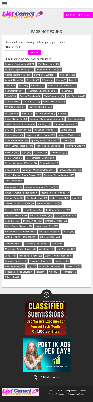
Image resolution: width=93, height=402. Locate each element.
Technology (69, 272)
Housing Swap (14, 198)
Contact (52, 397)
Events (57, 243)
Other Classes (14, 180)
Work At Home (14, 80)
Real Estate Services (57, 210)
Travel (10, 96)
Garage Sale (68, 129)
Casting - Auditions (65, 215)
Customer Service (16, 261)
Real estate (13, 187)
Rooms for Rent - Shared (55, 192)
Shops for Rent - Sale (49, 203)
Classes (12, 170)
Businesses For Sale (48, 69)
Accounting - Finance (30, 255)
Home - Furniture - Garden (40, 135)
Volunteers (46, 249)
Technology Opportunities (42, 91)
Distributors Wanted (45, 75)
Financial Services (56, 221)
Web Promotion (54, 96)
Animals (27, 113)
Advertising (31, 101)
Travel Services (16, 215)
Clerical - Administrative (58, 255)
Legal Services (33, 210)
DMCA (59, 391)
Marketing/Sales (15, 107)
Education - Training (40, 261)
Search (34, 52)
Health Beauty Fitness (18, 226)
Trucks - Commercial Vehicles (21, 163)
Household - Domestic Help (20, 231)
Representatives (14, 91)
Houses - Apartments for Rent (21, 192)
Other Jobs (12, 277)
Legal (32, 266)
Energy (61, 80)
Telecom (67, 91)
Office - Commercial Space (19, 203)
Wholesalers (67, 75)
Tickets (68, 140)
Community (13, 243)
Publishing (37, 85)
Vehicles (12, 152)
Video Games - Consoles (49, 146)
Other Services (50, 237)
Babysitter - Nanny (41, 215)
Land (76, 198)
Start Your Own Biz (40, 107)
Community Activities (37, 243)
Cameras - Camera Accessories (47, 119)
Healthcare (62, 261)
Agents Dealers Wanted (18, 75)
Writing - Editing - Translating (21, 237)
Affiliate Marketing (54, 101)
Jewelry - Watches (69, 135)
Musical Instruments (16, 140)
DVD (9, 129)
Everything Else (75, 146)
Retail (41, 272)
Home (51, 391)
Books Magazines (16, 119)
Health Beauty (14, 135)
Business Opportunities (20, 64)
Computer (32, 80)
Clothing (44, 124)
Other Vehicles (49, 163)
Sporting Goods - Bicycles (45, 140)
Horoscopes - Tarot (46, 226)
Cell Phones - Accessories (20, 124)
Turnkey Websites (30, 96)
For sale (11, 113)
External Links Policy (76, 394)
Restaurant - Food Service (19, 272)
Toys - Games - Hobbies (19, 146)
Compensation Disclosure (75, 391)
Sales (54, 272)
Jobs (10, 255)
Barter (62, 113)
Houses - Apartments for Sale (41, 187)
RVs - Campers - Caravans (40, 158)
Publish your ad (78, 15)
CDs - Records (75, 119)
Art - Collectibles (45, 113)
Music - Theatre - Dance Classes (23, 175)
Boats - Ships (13, 158)
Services (12, 210)
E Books (47, 80)
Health (23, 85)
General (10, 85)
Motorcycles (59, 152)
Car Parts (40, 152)
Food (73, 80)
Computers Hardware (65, 124)
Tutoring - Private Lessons (59, 175)
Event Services (32, 221)
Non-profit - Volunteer (51, 266)
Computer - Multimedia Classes (38, 170)
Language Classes (69, 170)
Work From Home (48, 64)
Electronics (23, 129)
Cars (26, 152)
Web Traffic (12, 101)
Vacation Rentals (36, 198)
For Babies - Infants (45, 129)
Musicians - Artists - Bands (20, 249)
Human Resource (15, 266)
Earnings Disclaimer (56, 394)
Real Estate (73, 266)
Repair (68, 231)
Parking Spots (59, 198)
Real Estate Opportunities (62, 85)
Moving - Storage (49, 231)
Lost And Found (66, 249)
